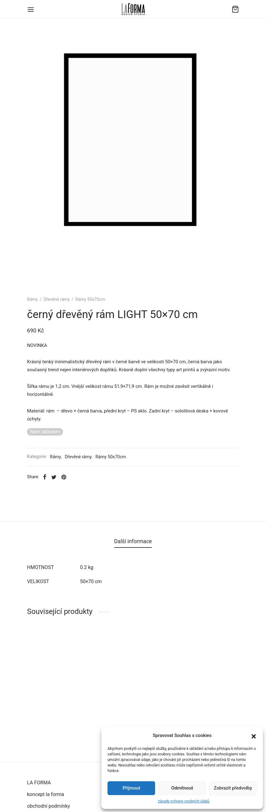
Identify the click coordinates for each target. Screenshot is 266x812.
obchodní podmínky (48, 806)
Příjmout (131, 788)
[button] (254, 736)
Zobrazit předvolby (233, 788)
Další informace (133, 541)
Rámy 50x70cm (90, 299)
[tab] (133, 541)
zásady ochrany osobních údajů (183, 801)
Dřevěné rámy (57, 299)
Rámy (32, 299)
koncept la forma (45, 794)
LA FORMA (39, 783)
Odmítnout (182, 788)
